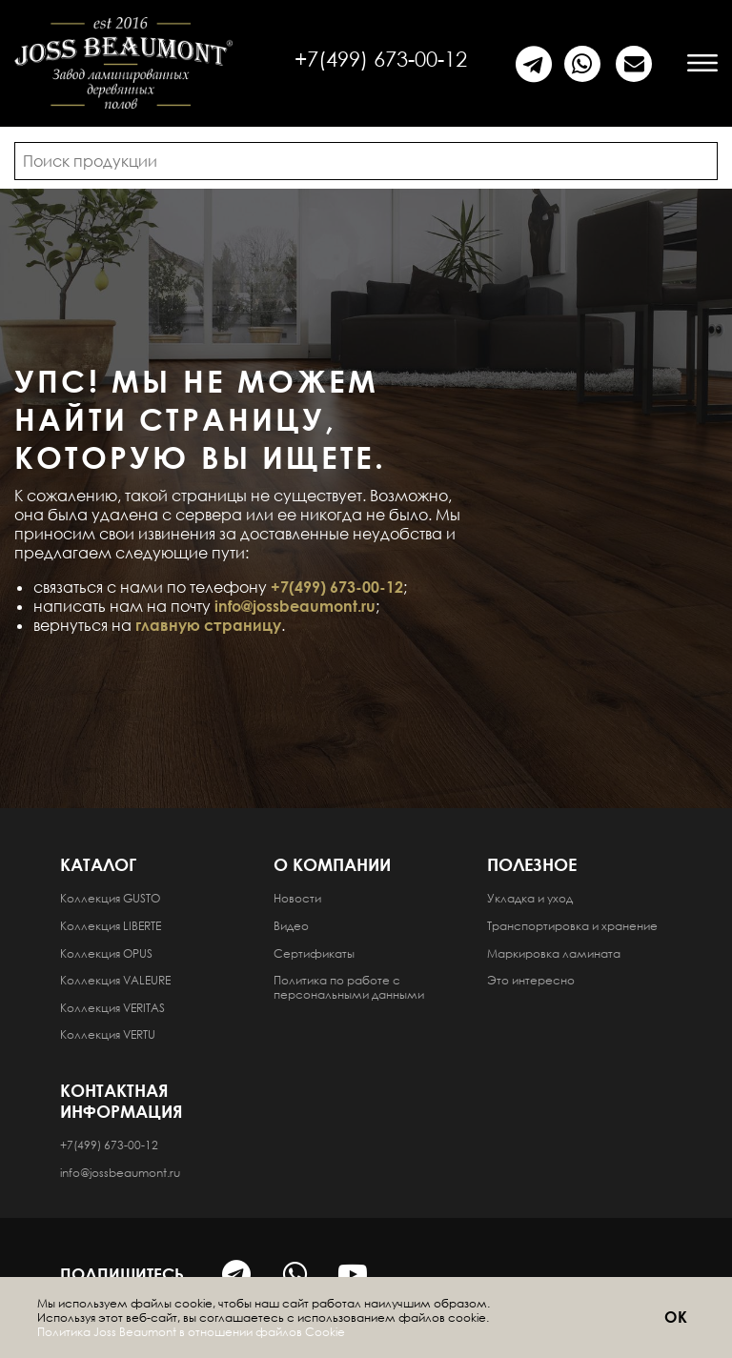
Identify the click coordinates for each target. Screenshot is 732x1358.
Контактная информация (121, 1101)
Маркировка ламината (553, 953)
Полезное (532, 864)
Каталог (98, 864)
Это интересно (531, 980)
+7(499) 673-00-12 (381, 58)
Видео (291, 926)
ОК (676, 1317)
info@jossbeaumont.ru (295, 606)
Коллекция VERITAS (112, 1008)
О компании (332, 864)
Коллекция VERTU (107, 1034)
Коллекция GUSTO (110, 898)
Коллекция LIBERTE (110, 926)
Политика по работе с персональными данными (349, 987)
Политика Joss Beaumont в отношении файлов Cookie (191, 1332)
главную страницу (208, 625)
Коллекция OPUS (106, 953)
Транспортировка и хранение (572, 926)
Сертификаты (314, 953)
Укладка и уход (530, 898)
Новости (297, 898)
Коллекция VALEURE (115, 980)
